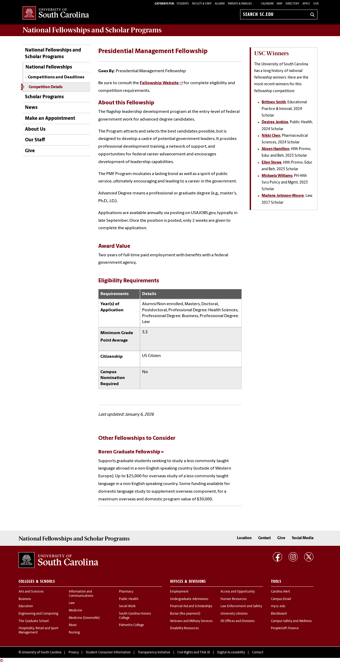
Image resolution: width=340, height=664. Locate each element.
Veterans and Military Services (191, 621)
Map (279, 3)
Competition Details (45, 87)
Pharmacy (126, 591)
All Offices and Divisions (237, 621)
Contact (264, 538)
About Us (35, 129)
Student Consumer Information (108, 652)
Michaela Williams (277, 176)
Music (73, 625)
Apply (306, 3)
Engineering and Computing (38, 613)
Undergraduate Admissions (189, 599)
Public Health (128, 599)
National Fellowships (49, 67)
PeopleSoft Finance (285, 628)
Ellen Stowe (272, 163)
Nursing (74, 632)
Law (72, 603)
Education (26, 606)
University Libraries (234, 613)
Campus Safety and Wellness (291, 621)
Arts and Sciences (31, 591)
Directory (292, 3)
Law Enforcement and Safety (241, 606)
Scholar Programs (44, 97)
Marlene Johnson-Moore (283, 196)
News (31, 107)
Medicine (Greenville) (84, 618)
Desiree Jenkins (275, 122)
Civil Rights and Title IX (193, 652)
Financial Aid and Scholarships (191, 606)
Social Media (302, 538)
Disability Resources (184, 628)
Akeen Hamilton (275, 149)
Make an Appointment (50, 118)
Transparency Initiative (154, 652)
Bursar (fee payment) (185, 613)
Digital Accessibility (231, 652)
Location (244, 538)
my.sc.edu (278, 606)
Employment (179, 591)
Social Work (127, 606)
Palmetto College (131, 625)
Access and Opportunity (237, 591)
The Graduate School (34, 621)
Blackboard (279, 613)
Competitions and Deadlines (56, 77)
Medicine (75, 610)
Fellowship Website (159, 83)
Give (316, 3)
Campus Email (281, 599)
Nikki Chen (271, 136)
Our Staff (35, 140)
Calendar (267, 3)
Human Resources (233, 599)
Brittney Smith (274, 102)
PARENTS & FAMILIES (240, 3)
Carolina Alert (280, 591)
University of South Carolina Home (56, 13)
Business (25, 599)
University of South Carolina (41, 652)
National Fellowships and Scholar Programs (53, 53)
